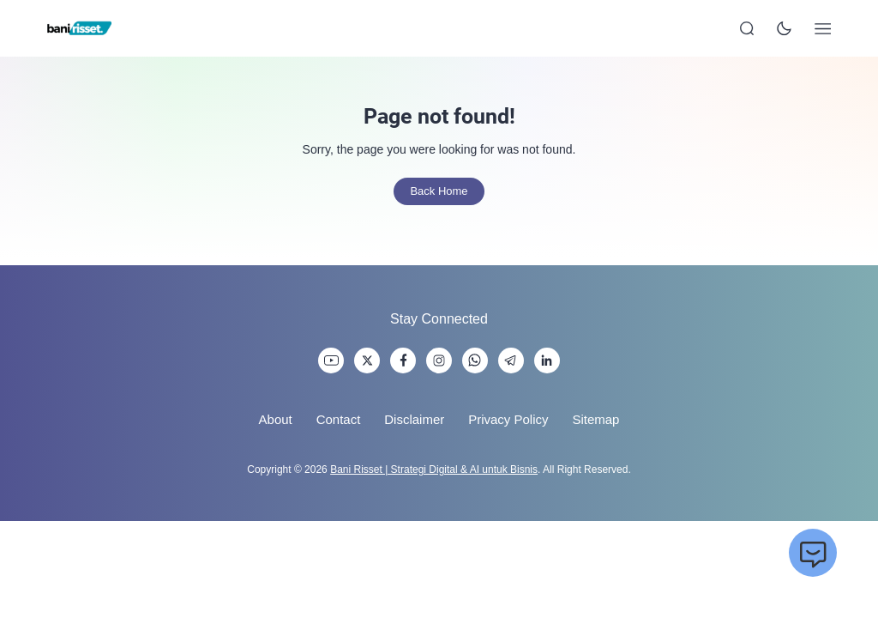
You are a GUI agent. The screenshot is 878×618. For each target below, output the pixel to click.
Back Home (438, 191)
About (275, 419)
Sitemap (595, 419)
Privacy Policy (508, 419)
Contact (338, 419)
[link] (331, 360)
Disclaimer (414, 419)
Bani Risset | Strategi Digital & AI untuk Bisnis (434, 470)
